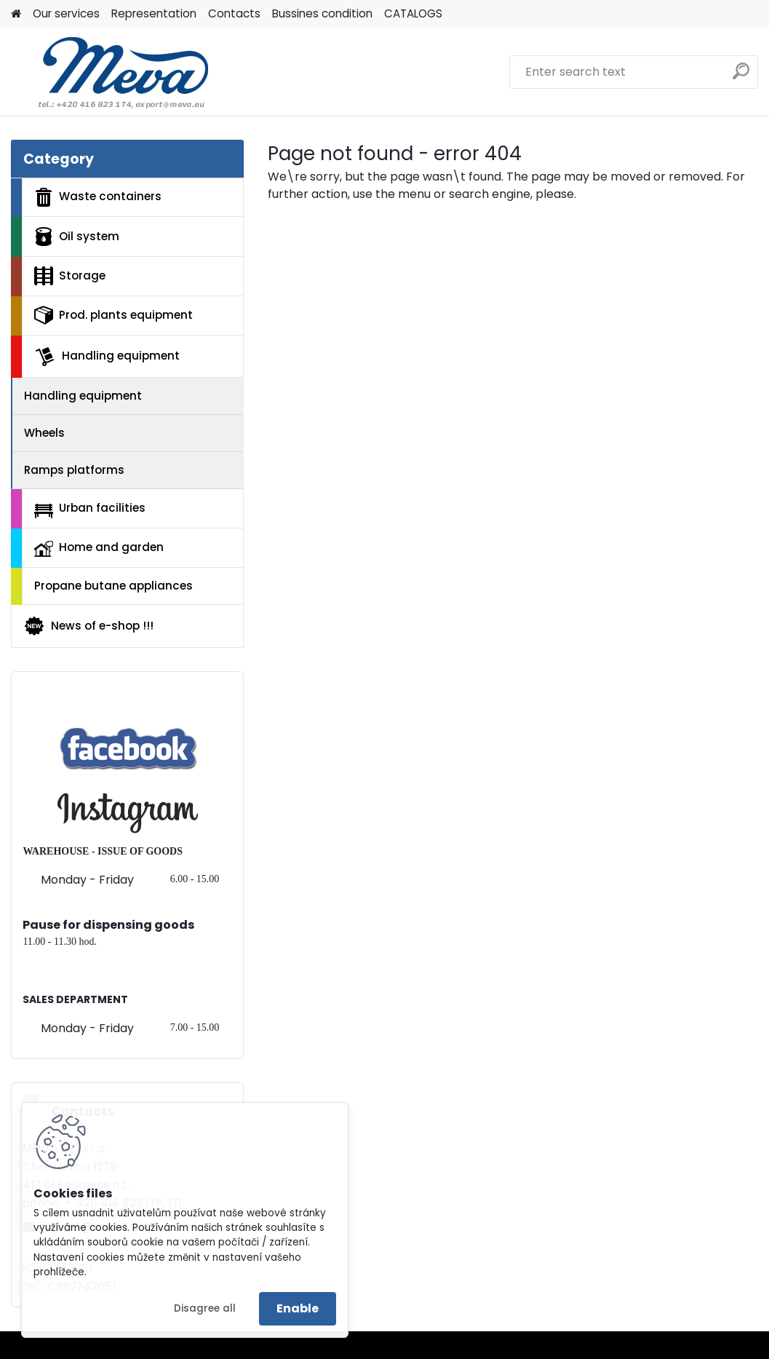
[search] (741, 77)
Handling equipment (107, 357)
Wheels (44, 432)
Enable (297, 1308)
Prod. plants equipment (113, 315)
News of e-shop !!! (88, 626)
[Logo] (111, 72)
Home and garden (99, 548)
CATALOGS (413, 13)
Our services (66, 13)
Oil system (76, 236)
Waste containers (98, 197)
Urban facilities (90, 508)
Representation (153, 13)
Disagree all (205, 1308)
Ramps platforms (74, 470)
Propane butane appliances (113, 585)
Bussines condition (322, 13)
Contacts (234, 13)
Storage (69, 275)
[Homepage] (16, 14)
